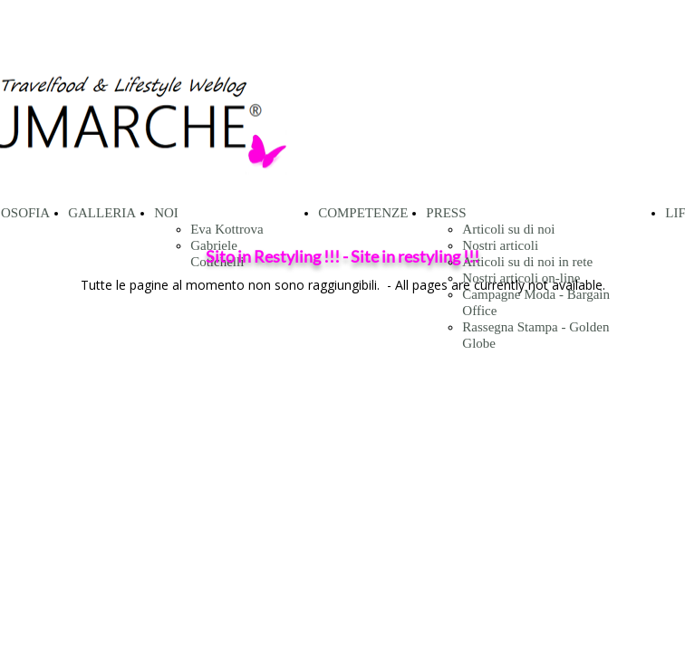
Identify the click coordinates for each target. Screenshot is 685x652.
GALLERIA (102, 213)
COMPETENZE (363, 213)
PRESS (446, 213)
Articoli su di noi (508, 229)
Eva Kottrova (226, 229)
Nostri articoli (500, 245)
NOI (166, 213)
